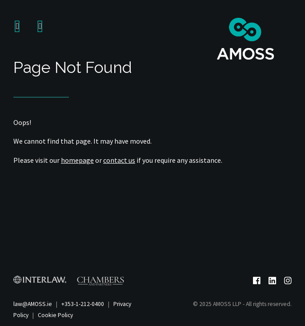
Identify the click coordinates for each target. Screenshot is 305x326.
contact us (119, 160)
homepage (77, 160)
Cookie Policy (55, 315)
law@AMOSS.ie (32, 304)
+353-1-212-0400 (82, 304)
